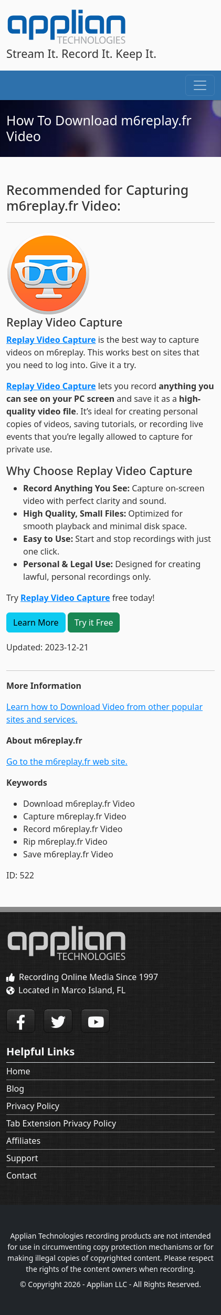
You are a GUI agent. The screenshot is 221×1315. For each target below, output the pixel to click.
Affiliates (23, 1140)
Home (18, 1071)
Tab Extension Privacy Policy (61, 1123)
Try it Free (94, 622)
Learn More (36, 622)
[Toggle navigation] (200, 85)
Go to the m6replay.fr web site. (67, 761)
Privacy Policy (32, 1106)
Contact (21, 1175)
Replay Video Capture (51, 339)
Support (22, 1158)
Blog (15, 1088)
